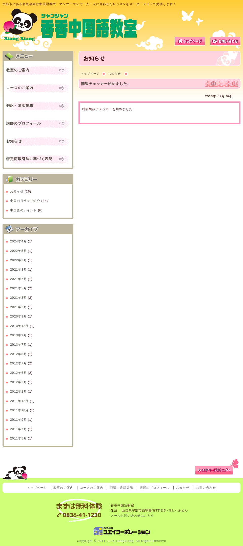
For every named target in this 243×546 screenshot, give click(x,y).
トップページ (190, 41)
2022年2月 (18, 260)
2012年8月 (18, 354)
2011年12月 (19, 401)
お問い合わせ (225, 41)
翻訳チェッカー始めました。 (106, 84)
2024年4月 (18, 241)
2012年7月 (18, 363)
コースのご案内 (19, 88)
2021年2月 (18, 307)
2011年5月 (18, 438)
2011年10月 (19, 410)
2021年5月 (18, 288)
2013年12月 (19, 326)
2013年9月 (18, 335)
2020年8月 (18, 316)
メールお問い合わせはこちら (132, 515)
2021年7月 (18, 279)
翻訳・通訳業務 (19, 105)
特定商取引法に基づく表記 (29, 159)
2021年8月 (18, 269)
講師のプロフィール (23, 123)
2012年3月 (18, 382)
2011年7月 (18, 429)
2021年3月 (18, 298)
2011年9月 (18, 419)
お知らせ (114, 73)
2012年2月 (18, 391)
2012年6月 (18, 373)
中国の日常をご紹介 (25, 201)
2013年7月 (18, 344)
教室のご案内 (17, 70)
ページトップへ (217, 466)
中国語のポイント (23, 210)
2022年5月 (18, 251)
